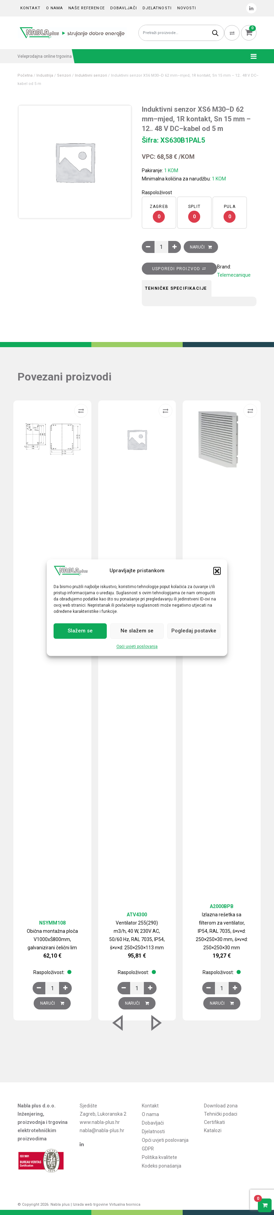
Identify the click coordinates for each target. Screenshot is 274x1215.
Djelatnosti (157, 8)
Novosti (186, 8)
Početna (25, 75)
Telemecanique (234, 275)
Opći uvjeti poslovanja (137, 646)
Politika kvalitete (159, 1155)
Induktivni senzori (91, 75)
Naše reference (86, 8)
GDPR (148, 1147)
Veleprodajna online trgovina (45, 56)
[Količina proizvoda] (161, 247)
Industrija (44, 75)
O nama (54, 8)
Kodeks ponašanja (161, 1163)
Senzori (64, 75)
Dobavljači (123, 8)
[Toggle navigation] (251, 56)
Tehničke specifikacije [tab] (176, 288)
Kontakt (30, 8)
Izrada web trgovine (90, 1204)
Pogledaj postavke (193, 631)
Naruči (197, 247)
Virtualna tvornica (124, 1204)
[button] (217, 570)
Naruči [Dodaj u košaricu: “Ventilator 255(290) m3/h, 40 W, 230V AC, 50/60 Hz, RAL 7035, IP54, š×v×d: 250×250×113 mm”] (137, 1003)
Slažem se (80, 631)
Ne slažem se (137, 631)
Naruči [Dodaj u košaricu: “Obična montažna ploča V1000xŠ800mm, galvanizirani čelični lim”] (52, 1003)
